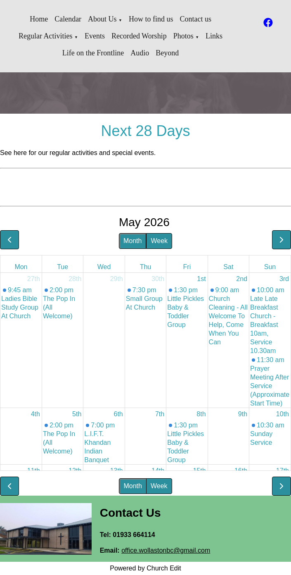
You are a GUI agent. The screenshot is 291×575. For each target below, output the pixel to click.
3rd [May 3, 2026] (284, 278)
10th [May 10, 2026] (282, 414)
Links (214, 36)
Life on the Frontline (93, 53)
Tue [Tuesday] (62, 266)
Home (39, 19)
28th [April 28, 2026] (75, 278)
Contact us (196, 19)
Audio (139, 53)
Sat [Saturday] (228, 266)
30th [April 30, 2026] (157, 278)
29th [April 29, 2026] (116, 278)
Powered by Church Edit (145, 568)
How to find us (151, 19)
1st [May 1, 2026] (201, 278)
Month (132, 240)
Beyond (167, 53)
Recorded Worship (139, 36)
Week (159, 240)
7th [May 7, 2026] (159, 414)
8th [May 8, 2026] (201, 414)
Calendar (67, 19)
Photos (183, 36)
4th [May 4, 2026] (35, 414)
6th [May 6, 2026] (118, 414)
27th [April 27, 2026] (33, 278)
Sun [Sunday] (270, 266)
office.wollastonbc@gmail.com (165, 550)
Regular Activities (45, 36)
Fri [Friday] (187, 266)
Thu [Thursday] (145, 266)
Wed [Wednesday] (104, 266)
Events (95, 36)
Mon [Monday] (20, 266)
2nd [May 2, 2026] (241, 278)
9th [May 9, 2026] (242, 414)
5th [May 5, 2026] (76, 414)
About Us (102, 19)
